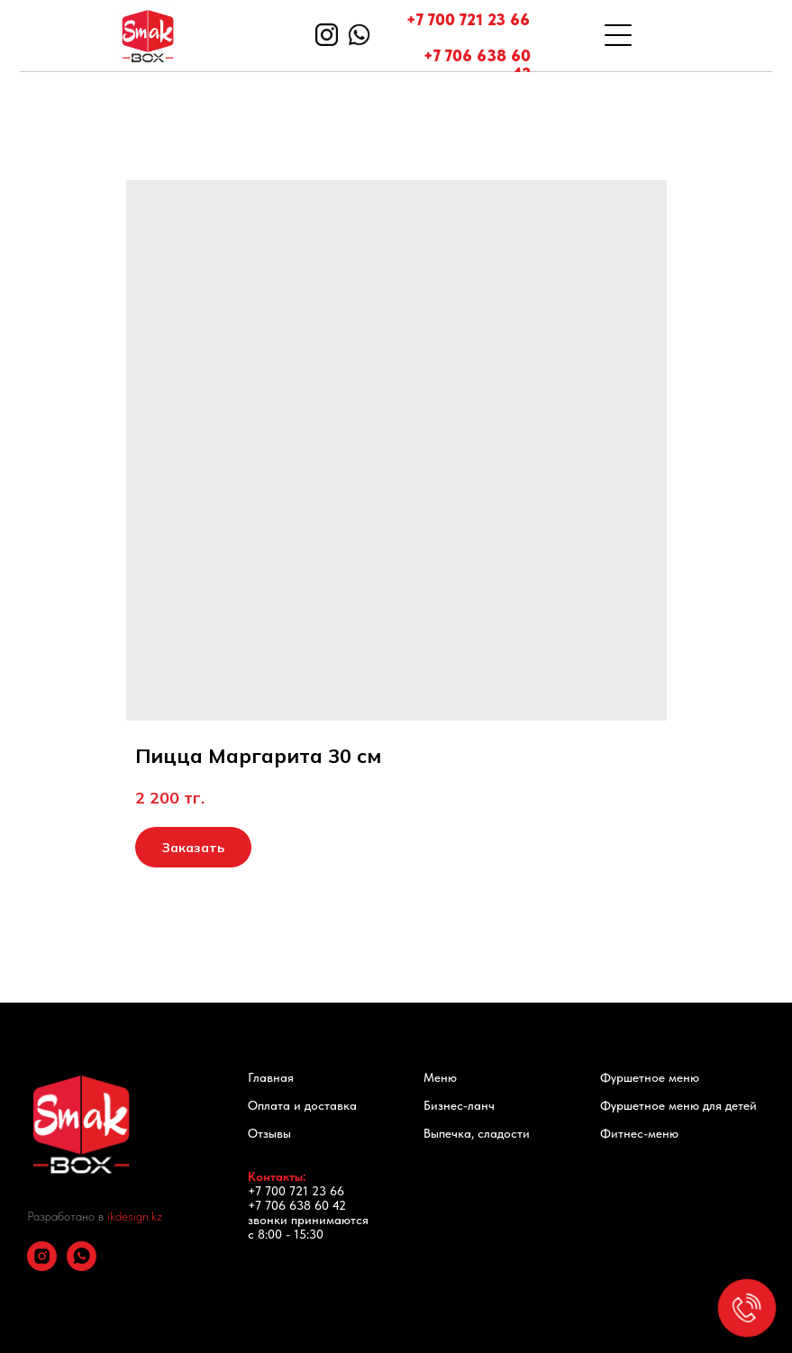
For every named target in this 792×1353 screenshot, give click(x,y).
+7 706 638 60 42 (477, 64)
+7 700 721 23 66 (468, 19)
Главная (271, 1077)
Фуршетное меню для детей (678, 1105)
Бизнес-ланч (459, 1105)
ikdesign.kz (134, 1216)
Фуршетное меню (649, 1077)
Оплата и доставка (302, 1105)
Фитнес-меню (639, 1133)
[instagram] (42, 1266)
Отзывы (269, 1133)
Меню (440, 1077)
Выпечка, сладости (476, 1133)
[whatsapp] (81, 1266)
